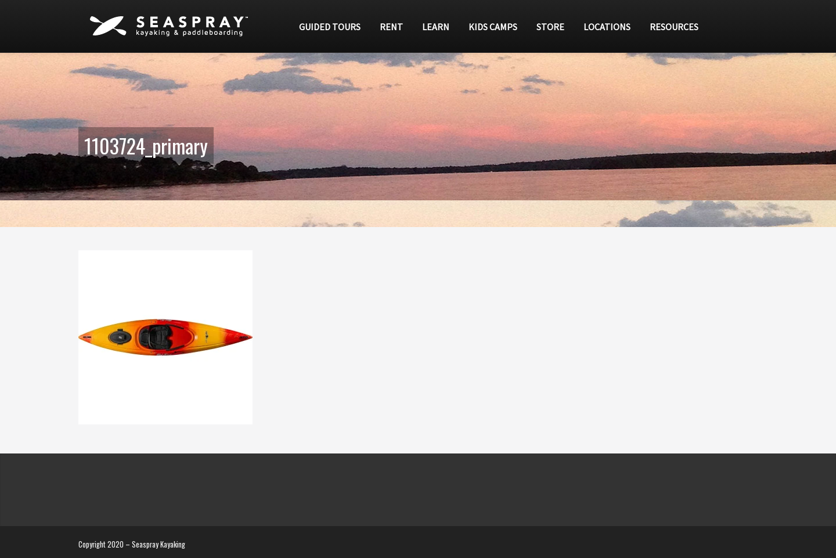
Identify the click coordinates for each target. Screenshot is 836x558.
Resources (674, 27)
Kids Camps (493, 27)
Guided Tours (330, 27)
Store (550, 27)
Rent (391, 27)
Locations (606, 27)
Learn (435, 27)
